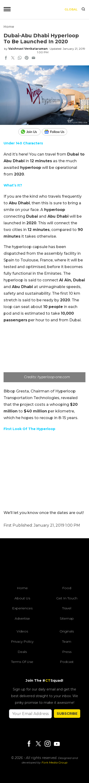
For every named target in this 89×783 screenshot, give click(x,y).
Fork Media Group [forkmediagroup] (54, 762)
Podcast (67, 662)
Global (71, 9)
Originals (67, 631)
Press (66, 652)
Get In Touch (66, 598)
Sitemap (67, 618)
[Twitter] (38, 744)
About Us (22, 598)
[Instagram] (47, 744)
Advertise (22, 618)
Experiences (22, 608)
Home (9, 26)
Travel (66, 608)
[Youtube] (57, 744)
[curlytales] (44, 563)
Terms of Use (22, 662)
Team (66, 641)
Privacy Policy (22, 641)
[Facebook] (29, 744)
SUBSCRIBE (67, 713)
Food (66, 588)
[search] (83, 9)
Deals (22, 652)
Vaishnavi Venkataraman (28, 48)
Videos (22, 631)
